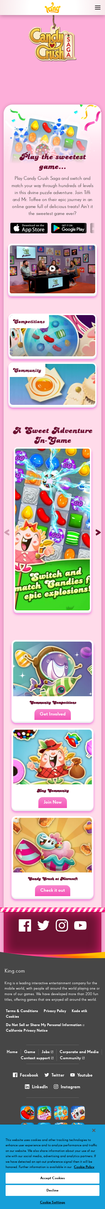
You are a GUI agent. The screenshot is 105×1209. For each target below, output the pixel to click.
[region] (52, 1167)
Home (12, 1052)
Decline (52, 1190)
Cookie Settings (52, 1202)
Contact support (37, 1058)
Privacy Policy (55, 1011)
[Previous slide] (7, 532)
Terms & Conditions (22, 1011)
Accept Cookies (52, 1178)
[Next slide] (98, 532)
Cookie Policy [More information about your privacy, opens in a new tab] (84, 1167)
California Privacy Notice (27, 1031)
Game (29, 1052)
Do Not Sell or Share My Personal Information (45, 1025)
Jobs (47, 1052)
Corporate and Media (79, 1052)
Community (72, 1058)
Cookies (12, 1017)
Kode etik (79, 1011)
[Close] (93, 1130)
